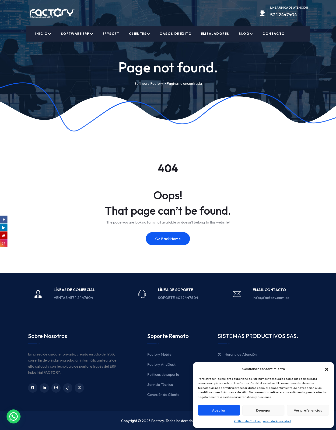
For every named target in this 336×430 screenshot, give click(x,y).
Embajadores (215, 33)
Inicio (41, 33)
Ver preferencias (308, 410)
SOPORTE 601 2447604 (178, 297)
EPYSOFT (111, 33)
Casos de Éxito (176, 33)
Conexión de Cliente (163, 394)
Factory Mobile (159, 354)
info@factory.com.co (271, 297)
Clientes (138, 33)
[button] (326, 368)
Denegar (263, 410)
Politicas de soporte (163, 374)
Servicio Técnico (160, 384)
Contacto (273, 33)
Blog (244, 33)
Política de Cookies (247, 421)
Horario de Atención (237, 354)
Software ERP (75, 33)
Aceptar (219, 410)
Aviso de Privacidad (277, 421)
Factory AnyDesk (161, 364)
